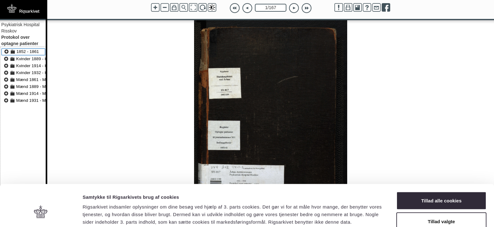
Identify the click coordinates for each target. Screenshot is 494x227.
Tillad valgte (441, 189)
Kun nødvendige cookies (441, 210)
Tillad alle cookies (441, 169)
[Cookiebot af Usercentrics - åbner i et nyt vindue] (40, 214)
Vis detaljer (327, 210)
